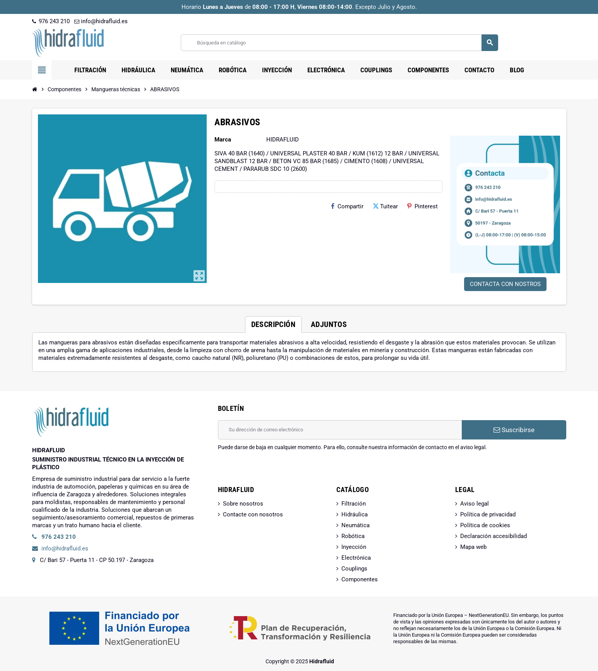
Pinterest (422, 206)
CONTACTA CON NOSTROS (505, 284)
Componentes (359, 579)
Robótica (353, 536)
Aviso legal (474, 503)
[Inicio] (34, 89)
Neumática (355, 525)
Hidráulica (354, 514)
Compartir (347, 206)
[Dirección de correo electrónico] (340, 429)
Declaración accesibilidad (493, 536)
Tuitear (385, 206)
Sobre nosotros (243, 503)
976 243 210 (51, 21)
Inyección (353, 546)
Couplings (354, 568)
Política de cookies (485, 525)
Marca (222, 139)
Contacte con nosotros (253, 514)
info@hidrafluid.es (101, 21)
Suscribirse (514, 430)
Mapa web (473, 546)
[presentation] (277, 471)
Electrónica (356, 557)
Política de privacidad (488, 514)
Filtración (353, 503)
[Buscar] (339, 42)
